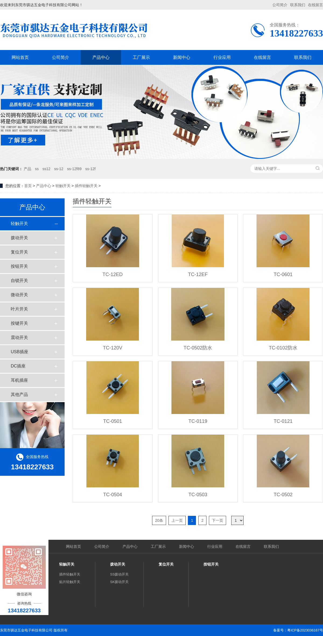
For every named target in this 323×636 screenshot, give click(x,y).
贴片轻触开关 (69, 582)
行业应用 (222, 57)
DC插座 (18, 366)
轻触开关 (63, 186)
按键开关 (19, 323)
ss (37, 169)
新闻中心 (181, 57)
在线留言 (315, 5)
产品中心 (101, 57)
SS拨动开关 (119, 574)
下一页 (217, 520)
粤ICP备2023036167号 (305, 630)
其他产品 (19, 394)
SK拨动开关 (119, 582)
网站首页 (20, 57)
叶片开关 (19, 309)
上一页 (177, 520)
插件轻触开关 (86, 186)
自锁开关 (19, 280)
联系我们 (297, 5)
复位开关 (19, 252)
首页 (28, 186)
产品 (27, 169)
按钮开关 (19, 266)
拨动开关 (19, 237)
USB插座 (19, 351)
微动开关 (19, 294)
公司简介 (279, 5)
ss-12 (58, 169)
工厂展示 (141, 57)
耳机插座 (19, 380)
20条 (159, 520)
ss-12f (90, 169)
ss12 (47, 169)
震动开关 (19, 337)
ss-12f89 (74, 169)
